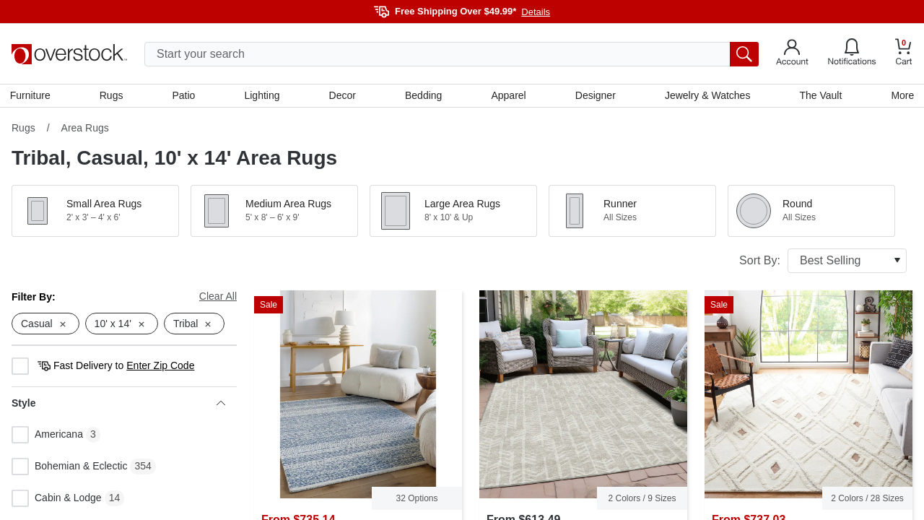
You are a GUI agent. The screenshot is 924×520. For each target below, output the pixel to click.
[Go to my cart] (903, 53)
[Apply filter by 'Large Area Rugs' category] (453, 212)
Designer (595, 96)
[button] (95, 212)
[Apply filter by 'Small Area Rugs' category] (95, 212)
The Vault (819, 96)
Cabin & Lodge (57, 500)
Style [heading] (118, 405)
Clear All (218, 297)
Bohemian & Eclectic (69, 468)
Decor (342, 96)
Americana (47, 437)
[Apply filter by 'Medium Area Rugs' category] (274, 212)
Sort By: (823, 262)
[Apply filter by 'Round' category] (811, 212)
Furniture (32, 96)
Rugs (113, 96)
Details (535, 11)
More (900, 96)
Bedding (423, 96)
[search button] (744, 54)
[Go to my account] (792, 54)
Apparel (508, 96)
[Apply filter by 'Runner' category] (632, 212)
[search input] (451, 54)
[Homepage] (69, 54)
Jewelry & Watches (706, 96)
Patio (184, 96)
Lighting (262, 96)
